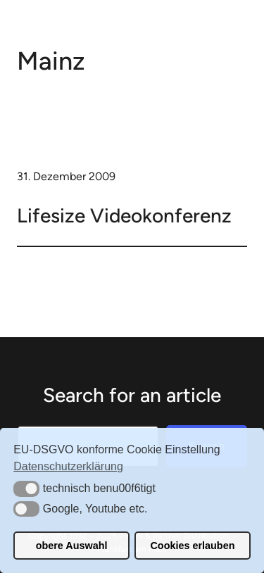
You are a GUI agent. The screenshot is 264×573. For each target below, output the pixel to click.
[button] (26, 488)
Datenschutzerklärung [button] (68, 466)
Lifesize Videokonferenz (124, 215)
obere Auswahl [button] (72, 545)
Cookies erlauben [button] (192, 545)
